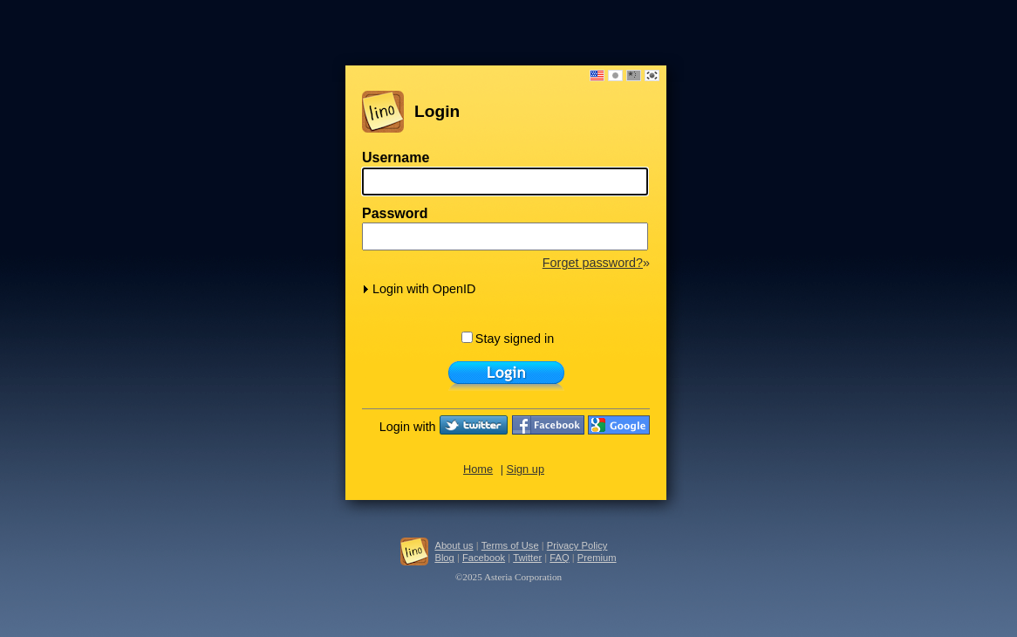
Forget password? (593, 263)
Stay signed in (507, 339)
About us (453, 545)
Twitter (527, 557)
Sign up (525, 469)
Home (478, 469)
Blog (444, 557)
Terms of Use (510, 545)
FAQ (559, 557)
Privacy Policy (577, 545)
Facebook (483, 557)
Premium (597, 557)
